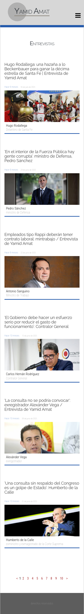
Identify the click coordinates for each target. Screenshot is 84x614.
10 (61, 578)
